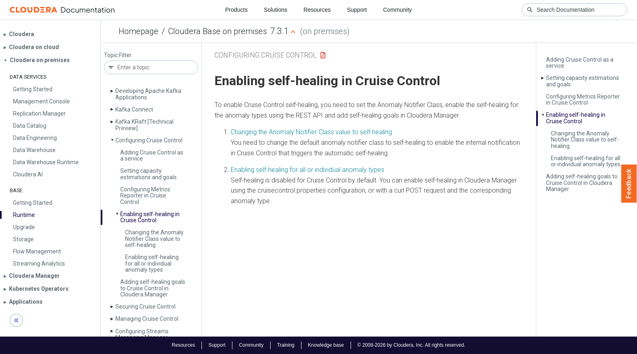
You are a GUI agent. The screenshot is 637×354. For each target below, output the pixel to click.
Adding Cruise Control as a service (151, 155)
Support (357, 9)
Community (397, 9)
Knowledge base (326, 345)
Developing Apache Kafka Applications (148, 94)
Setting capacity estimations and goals (148, 173)
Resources (317, 9)
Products (236, 9)
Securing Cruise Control (145, 306)
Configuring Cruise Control (148, 140)
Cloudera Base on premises (217, 31)
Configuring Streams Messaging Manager (142, 334)
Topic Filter (118, 55)
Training (286, 345)
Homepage (138, 31)
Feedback (629, 184)
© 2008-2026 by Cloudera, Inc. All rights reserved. (412, 345)
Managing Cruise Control (146, 318)
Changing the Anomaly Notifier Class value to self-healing (154, 238)
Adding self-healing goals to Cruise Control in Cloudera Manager (152, 288)
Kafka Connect (134, 109)
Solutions (275, 9)
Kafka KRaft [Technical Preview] (144, 124)
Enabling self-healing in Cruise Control (150, 217)
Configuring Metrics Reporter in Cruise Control (145, 195)
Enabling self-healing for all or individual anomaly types (152, 263)
